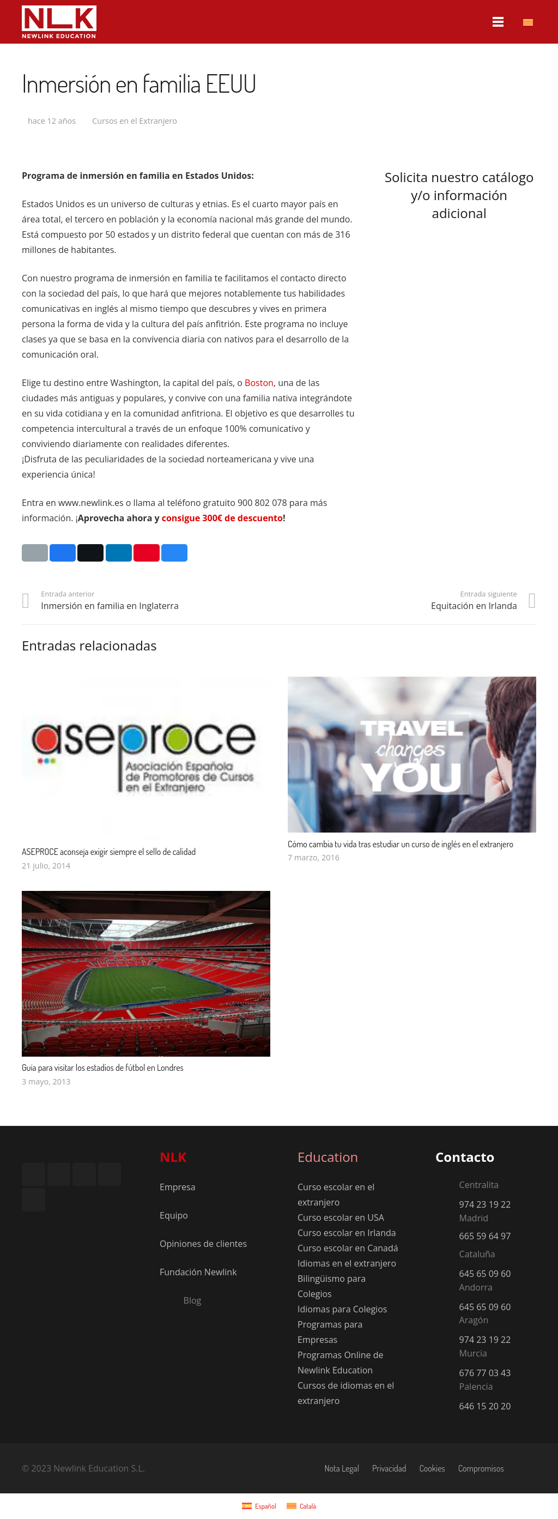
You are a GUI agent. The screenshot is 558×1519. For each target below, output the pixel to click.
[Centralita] (447, 1187)
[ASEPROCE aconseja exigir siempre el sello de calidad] (146, 684)
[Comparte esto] (63, 553)
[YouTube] (110, 1174)
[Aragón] (447, 1322)
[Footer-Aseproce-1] (104, 1219)
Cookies (432, 1468)
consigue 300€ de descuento (222, 518)
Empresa (178, 1187)
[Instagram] (59, 1174)
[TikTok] (33, 1199)
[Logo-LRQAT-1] (104, 1234)
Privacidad (389, 1468)
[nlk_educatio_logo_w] (59, 21)
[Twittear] (90, 553)
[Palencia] (447, 1388)
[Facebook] (33, 1174)
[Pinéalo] (147, 553)
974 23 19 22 (485, 1204)
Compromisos (481, 1468)
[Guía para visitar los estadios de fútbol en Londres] (146, 899)
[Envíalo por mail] (35, 553)
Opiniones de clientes (203, 1244)
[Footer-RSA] (40, 1219)
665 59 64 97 (485, 1236)
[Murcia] (447, 1355)
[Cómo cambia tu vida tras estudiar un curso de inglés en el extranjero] (412, 684)
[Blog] (172, 1300)
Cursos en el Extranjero (134, 121)
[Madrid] (447, 1219)
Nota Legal (341, 1468)
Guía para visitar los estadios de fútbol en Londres (103, 1067)
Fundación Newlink (198, 1272)
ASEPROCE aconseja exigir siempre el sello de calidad (109, 851)
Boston (259, 383)
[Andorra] (447, 1289)
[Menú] (498, 21)
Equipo (174, 1215)
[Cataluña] (447, 1255)
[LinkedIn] (84, 1174)
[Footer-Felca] (40, 1234)
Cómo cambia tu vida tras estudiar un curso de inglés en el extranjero (400, 844)
